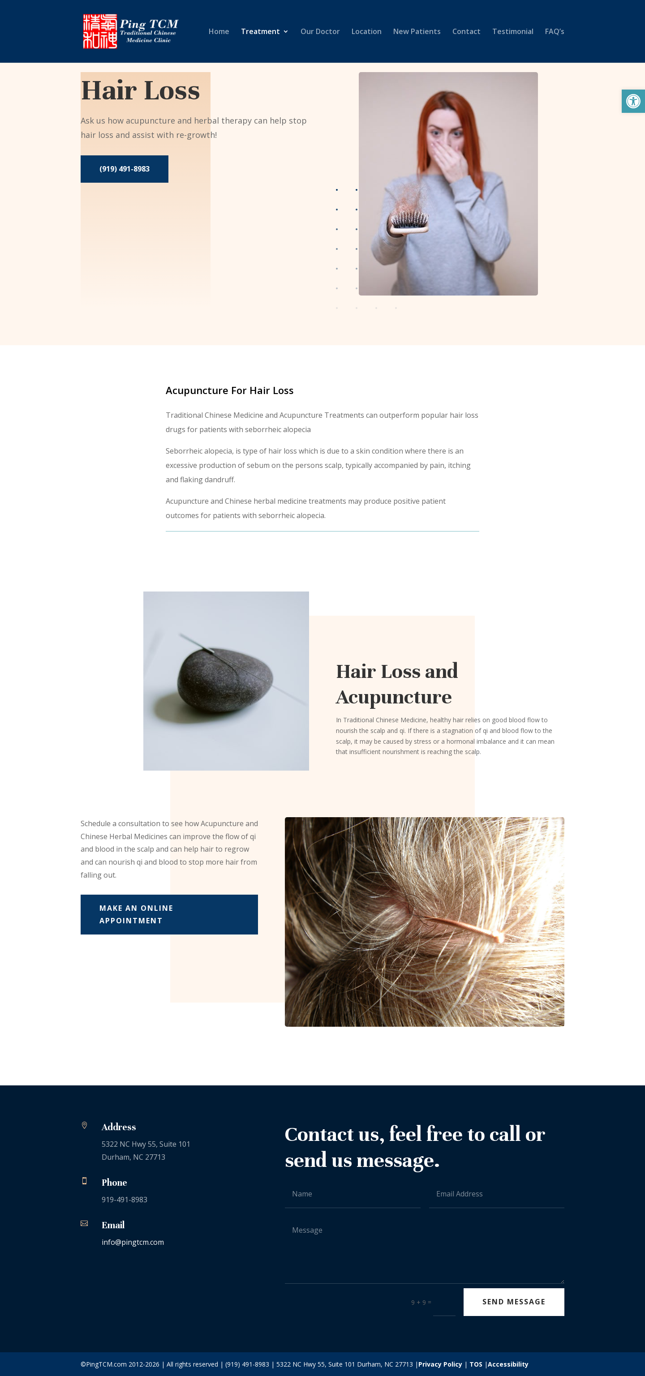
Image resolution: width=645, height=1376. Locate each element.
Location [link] (367, 32)
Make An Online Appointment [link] (136, 914)
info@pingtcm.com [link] (133, 1242)
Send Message (514, 1302)
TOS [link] (475, 1364)
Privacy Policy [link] (440, 1364)
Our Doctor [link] (320, 32)
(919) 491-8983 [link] (124, 169)
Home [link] (219, 32)
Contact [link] (466, 32)
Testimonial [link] (512, 32)
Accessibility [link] (508, 1364)
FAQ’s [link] (554, 32)
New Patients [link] (417, 32)
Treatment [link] (260, 32)
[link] (633, 101)
